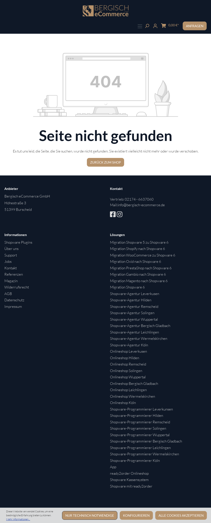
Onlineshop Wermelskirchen (132, 396)
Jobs (8, 261)
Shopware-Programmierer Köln (135, 460)
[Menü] (140, 26)
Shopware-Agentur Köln (129, 345)
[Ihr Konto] (155, 25)
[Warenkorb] (170, 25)
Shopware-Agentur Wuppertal (134, 319)
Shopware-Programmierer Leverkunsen (141, 409)
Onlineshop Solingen (126, 370)
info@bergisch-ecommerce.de (141, 205)
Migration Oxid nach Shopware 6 (135, 261)
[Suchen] (147, 25)
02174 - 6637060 (139, 199)
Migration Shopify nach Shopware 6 (137, 248)
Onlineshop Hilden (124, 357)
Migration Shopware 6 (127, 287)
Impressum (13, 306)
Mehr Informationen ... (18, 519)
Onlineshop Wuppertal (128, 377)
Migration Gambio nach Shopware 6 (138, 274)
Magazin (11, 280)
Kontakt (10, 268)
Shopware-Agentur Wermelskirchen (138, 338)
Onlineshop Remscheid (128, 364)
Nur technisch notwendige (89, 515)
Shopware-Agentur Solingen (132, 312)
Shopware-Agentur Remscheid (134, 306)
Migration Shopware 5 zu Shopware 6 (139, 242)
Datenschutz (14, 300)
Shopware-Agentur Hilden (130, 300)
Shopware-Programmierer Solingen (138, 428)
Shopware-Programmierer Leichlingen (140, 447)
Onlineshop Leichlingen (128, 389)
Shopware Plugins (18, 242)
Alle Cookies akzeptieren (181, 515)
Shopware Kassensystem (129, 479)
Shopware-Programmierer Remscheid (140, 422)
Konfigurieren (136, 515)
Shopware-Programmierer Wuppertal (140, 434)
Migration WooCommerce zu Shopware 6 (142, 255)
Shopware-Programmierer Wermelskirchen (144, 454)
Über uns (11, 248)
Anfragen (194, 26)
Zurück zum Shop (105, 162)
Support (10, 255)
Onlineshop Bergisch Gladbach (134, 383)
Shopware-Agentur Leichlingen (134, 332)
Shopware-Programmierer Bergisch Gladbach (146, 441)
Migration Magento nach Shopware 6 (139, 280)
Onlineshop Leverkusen (128, 351)
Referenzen (13, 274)
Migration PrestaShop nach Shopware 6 (141, 268)
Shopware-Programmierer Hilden (136, 415)
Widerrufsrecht (16, 287)
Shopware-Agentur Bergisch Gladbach (140, 325)
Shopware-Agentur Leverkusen (134, 293)
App (113, 466)
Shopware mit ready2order (131, 486)
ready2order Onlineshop (129, 473)
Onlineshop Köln (123, 402)
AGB (8, 293)
